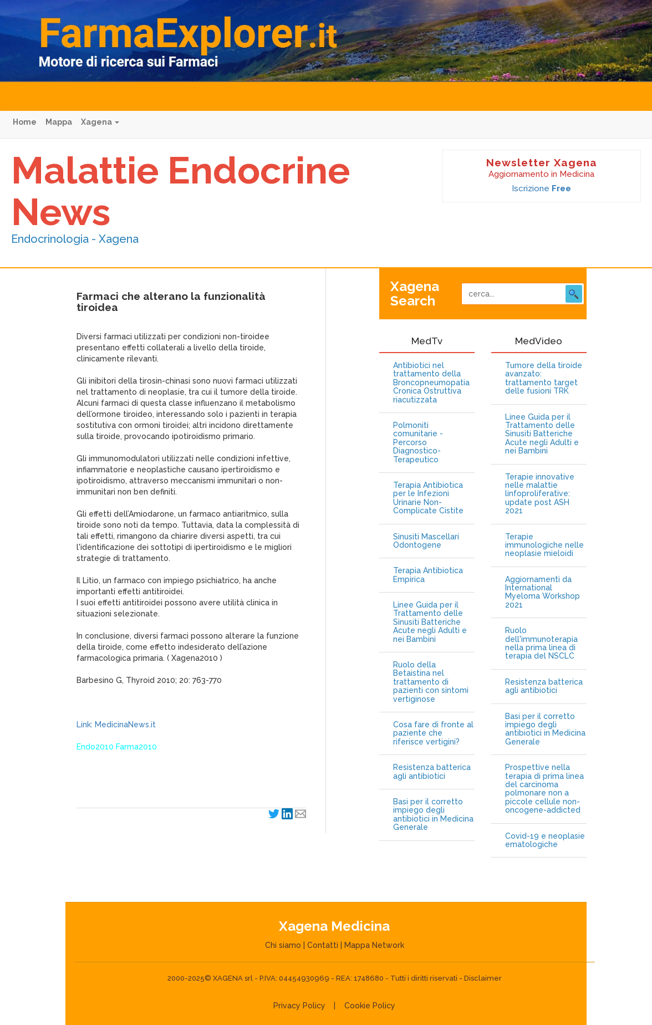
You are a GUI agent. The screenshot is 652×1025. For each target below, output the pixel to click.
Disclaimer (483, 978)
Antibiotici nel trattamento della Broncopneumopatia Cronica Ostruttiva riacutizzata (431, 382)
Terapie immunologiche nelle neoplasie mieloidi (544, 545)
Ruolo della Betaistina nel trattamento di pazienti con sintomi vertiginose (430, 682)
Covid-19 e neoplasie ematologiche (545, 840)
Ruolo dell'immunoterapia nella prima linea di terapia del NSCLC (541, 643)
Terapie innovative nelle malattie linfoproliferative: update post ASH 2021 (539, 494)
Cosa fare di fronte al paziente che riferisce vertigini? (433, 733)
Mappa (58, 122)
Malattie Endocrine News (180, 191)
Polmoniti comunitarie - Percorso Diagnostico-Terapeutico (418, 442)
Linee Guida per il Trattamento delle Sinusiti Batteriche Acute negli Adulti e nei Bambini (430, 622)
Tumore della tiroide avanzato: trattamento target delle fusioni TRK (543, 378)
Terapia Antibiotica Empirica (428, 575)
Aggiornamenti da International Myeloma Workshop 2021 (542, 592)
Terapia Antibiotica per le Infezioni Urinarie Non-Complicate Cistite (428, 498)
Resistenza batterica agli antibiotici (432, 771)
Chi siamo (283, 945)
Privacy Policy (299, 1005)
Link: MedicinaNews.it (116, 724)
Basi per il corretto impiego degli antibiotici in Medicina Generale (433, 815)
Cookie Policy (369, 1005)
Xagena (100, 122)
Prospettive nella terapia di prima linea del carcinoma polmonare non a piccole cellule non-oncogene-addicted (544, 788)
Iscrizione (541, 188)
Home (25, 122)
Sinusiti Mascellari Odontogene (426, 541)
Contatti (322, 945)
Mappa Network (374, 945)
